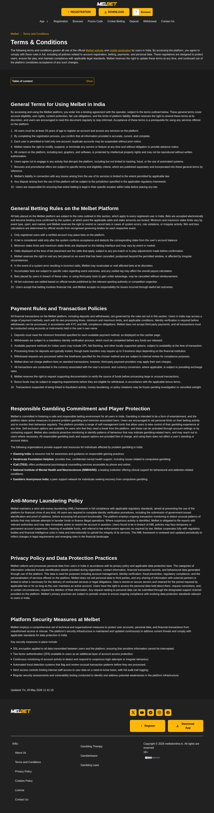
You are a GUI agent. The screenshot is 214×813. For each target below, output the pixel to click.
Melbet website (95, 50)
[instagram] (159, 712)
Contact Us (167, 21)
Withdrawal (149, 21)
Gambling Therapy (91, 746)
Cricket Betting (116, 21)
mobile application (120, 50)
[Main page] (107, 4)
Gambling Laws (90, 765)
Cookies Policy (24, 780)
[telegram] (150, 712)
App (42, 21)
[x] (133, 712)
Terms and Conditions (28, 762)
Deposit (134, 21)
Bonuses (78, 21)
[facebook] (168, 712)
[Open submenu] (47, 21)
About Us (20, 752)
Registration (61, 21)
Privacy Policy (23, 771)
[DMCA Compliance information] (152, 758)
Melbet (15, 33)
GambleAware (89, 755)
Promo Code (95, 21)
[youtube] (142, 712)
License (19, 790)
